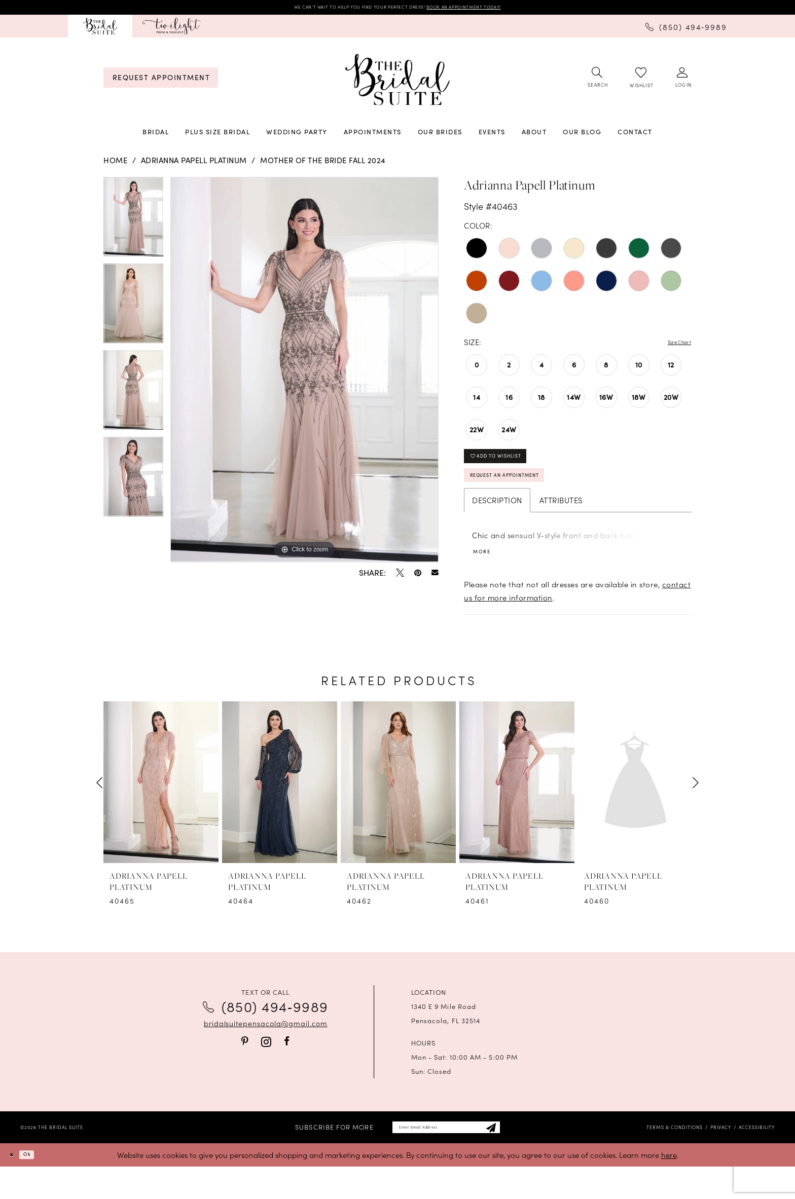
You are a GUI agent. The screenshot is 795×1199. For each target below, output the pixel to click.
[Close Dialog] (15, 1187)
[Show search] (597, 81)
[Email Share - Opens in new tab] (435, 576)
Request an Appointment (529, 495)
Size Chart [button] (672, 346)
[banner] (397, 83)
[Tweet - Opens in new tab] (400, 576)
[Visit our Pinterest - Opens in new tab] (244, 1068)
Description (497, 523)
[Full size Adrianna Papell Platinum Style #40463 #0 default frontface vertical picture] (304, 373)
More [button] (487, 577)
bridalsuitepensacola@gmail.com (266, 1050)
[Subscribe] (517, 1157)
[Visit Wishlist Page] (641, 81)
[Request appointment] (160, 81)
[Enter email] (446, 1157)
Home (115, 164)
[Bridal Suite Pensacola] (100, 29)
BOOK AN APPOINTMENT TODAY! (498, 9)
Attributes (561, 523)
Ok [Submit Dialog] (37, 1187)
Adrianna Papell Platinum (194, 164)
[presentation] (161, 809)
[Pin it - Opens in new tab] (417, 576)
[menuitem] (100, 29)
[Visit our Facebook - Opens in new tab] (287, 1068)
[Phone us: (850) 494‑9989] (686, 29)
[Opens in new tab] (171, 29)
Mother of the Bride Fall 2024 (323, 164)
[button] (683, 81)
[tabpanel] (133, 224)
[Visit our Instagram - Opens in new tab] (266, 1068)
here (669, 1187)
